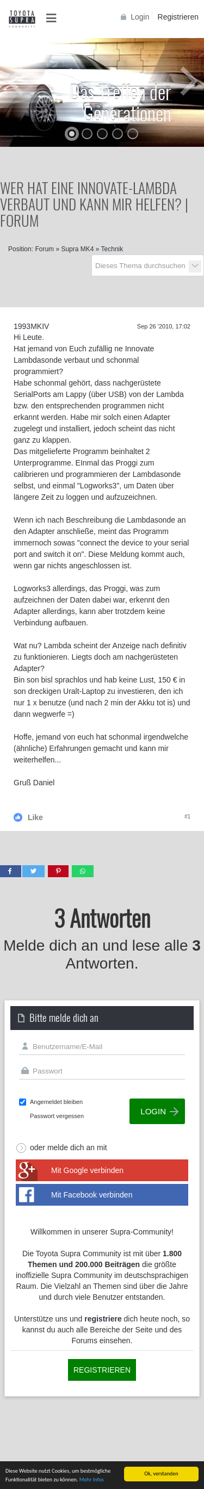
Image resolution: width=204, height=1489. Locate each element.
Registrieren (178, 17)
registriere (102, 1318)
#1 (187, 817)
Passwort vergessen (57, 1116)
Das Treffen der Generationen (120, 102)
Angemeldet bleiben (56, 1102)
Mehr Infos (91, 1480)
